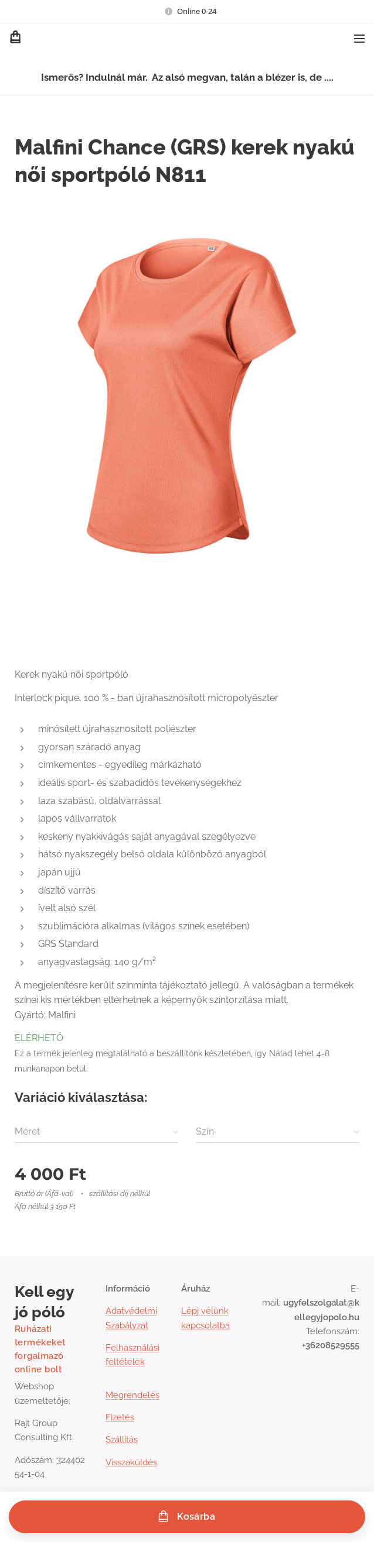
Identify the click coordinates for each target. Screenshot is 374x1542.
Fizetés (120, 1417)
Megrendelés (132, 1395)
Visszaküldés (131, 1462)
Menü (359, 38)
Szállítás (122, 1439)
